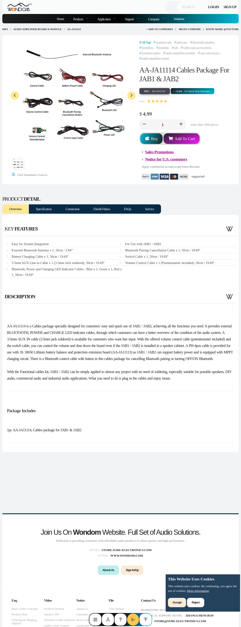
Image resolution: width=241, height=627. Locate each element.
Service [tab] (149, 209)
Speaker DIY (52, 614)
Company (154, 19)
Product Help (19, 614)
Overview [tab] (15, 209)
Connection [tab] (73, 209)
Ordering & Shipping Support (24, 621)
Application (104, 19)
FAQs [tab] (127, 209)
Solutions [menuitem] (179, 19)
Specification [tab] (44, 209)
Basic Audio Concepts (25, 608)
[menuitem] (81, 18)
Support (129, 19)
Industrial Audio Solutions (59, 620)
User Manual (116, 608)
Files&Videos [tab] (102, 209)
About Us (82, 608)
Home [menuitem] (60, 19)
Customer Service (86, 614)
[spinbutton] (162, 124)
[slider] (157, 101)
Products (78, 19)
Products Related (54, 608)
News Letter (83, 620)
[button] (144, 125)
